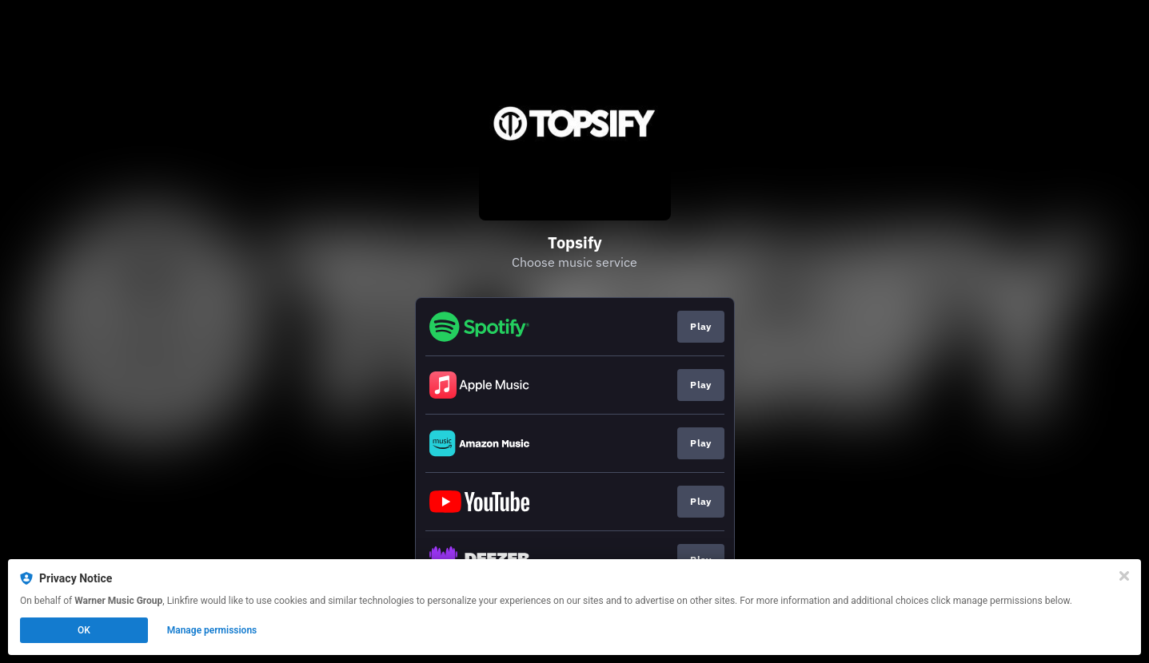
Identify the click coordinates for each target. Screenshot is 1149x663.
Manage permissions (212, 630)
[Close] (1124, 576)
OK (84, 630)
